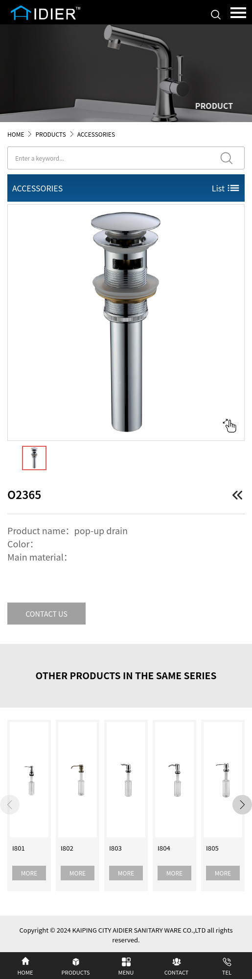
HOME (15, 134)
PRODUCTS (50, 134)
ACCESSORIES (96, 134)
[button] (242, 804)
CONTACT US (46, 613)
